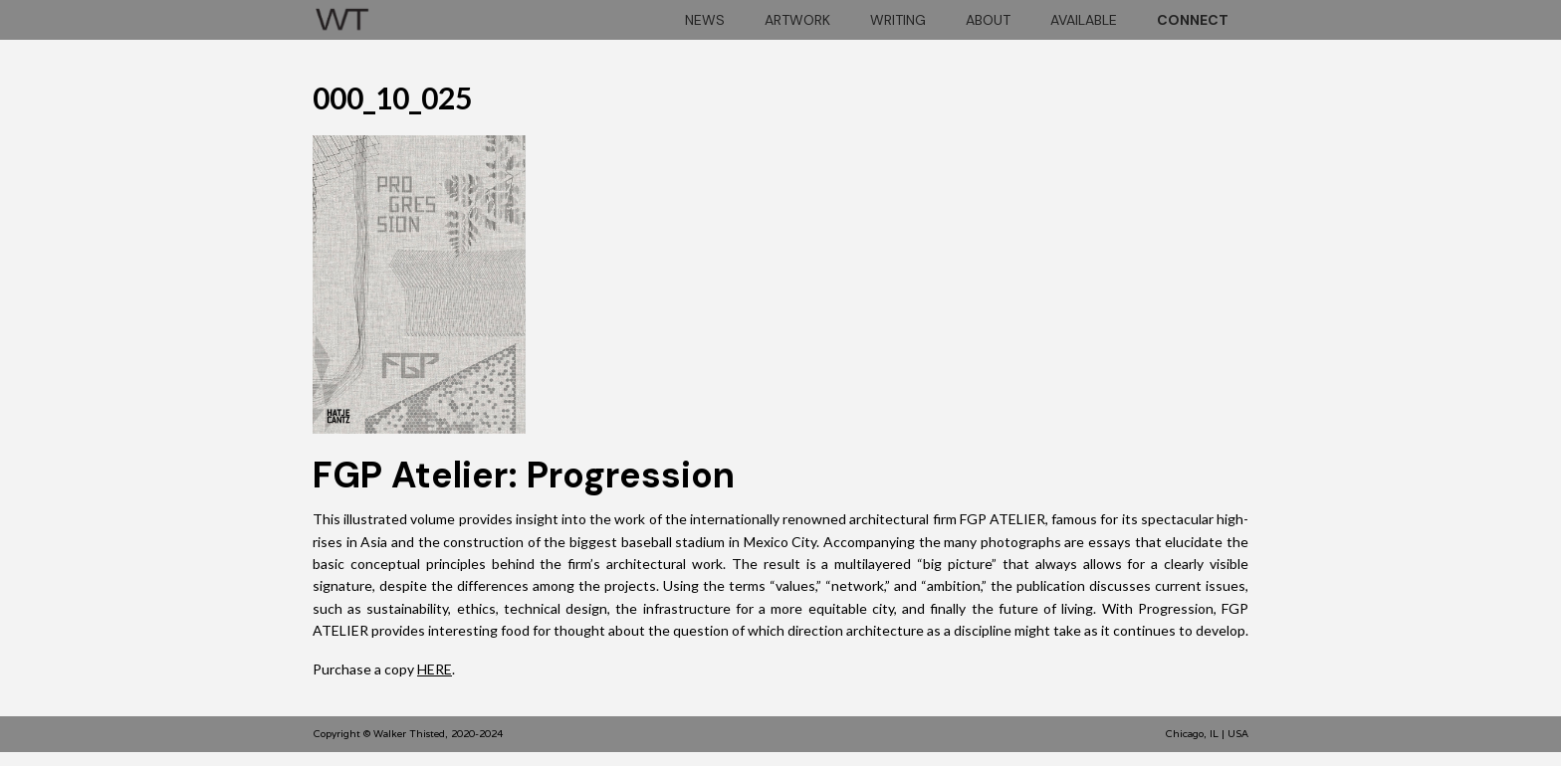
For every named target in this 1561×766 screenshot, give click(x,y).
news (705, 20)
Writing (898, 20)
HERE (434, 669)
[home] (342, 16)
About (988, 20)
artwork (797, 20)
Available (1083, 20)
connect (1192, 20)
